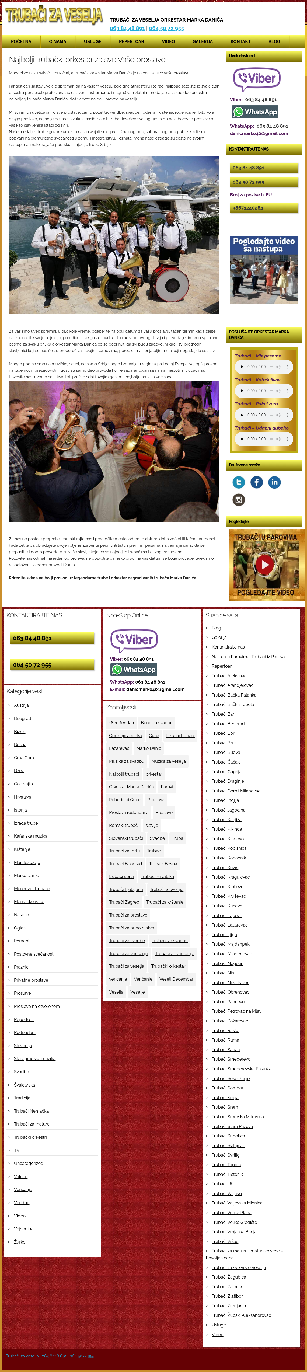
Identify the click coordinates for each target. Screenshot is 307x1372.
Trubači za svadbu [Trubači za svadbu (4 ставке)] (170, 940)
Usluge (92, 41)
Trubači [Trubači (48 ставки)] (154, 851)
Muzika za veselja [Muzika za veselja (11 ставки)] (168, 761)
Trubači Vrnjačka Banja (234, 1231)
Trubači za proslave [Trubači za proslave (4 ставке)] (128, 915)
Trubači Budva (226, 752)
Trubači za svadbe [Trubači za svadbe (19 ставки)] (127, 940)
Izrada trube (26, 823)
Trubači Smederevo (231, 1059)
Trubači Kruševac (229, 896)
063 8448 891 (54, 1356)
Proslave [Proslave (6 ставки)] (164, 812)
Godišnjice (24, 783)
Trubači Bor (223, 733)
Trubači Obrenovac (230, 992)
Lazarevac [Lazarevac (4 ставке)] (119, 748)
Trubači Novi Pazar (230, 982)
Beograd (22, 718)
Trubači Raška (225, 1030)
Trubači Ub (222, 1183)
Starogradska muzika (34, 1058)
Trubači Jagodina (229, 810)
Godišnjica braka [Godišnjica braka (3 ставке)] (125, 735)
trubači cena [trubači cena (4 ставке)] (121, 876)
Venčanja (23, 1189)
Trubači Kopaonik (229, 858)
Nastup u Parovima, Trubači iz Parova (248, 656)
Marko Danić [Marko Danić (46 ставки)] (148, 748)
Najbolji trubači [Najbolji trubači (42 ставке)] (124, 774)
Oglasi (20, 928)
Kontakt (241, 41)
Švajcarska (24, 1085)
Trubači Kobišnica (229, 848)
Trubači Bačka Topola (233, 704)
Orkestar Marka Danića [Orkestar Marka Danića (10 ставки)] (131, 786)
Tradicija (22, 1098)
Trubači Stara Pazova (232, 1126)
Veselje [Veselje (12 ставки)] (137, 992)
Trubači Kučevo (227, 905)
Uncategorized (28, 1163)
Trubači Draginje (228, 781)
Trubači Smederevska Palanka (242, 1068)
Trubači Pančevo (228, 1001)
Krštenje (22, 849)
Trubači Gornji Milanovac (236, 790)
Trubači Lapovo (227, 915)
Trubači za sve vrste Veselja (239, 1267)
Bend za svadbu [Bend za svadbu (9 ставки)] (157, 722)
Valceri (20, 1176)
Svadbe (21, 1071)
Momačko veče (29, 901)
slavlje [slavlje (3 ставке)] (152, 825)
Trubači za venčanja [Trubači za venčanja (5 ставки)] (128, 953)
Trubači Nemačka (31, 1111)
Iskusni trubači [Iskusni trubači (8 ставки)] (180, 735)
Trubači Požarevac (230, 1020)
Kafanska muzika (30, 836)
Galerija (203, 41)
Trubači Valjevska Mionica (237, 1203)
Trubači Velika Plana (232, 1212)
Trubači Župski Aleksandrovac (241, 1315)
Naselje (21, 914)
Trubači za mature (32, 1124)
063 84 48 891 (127, 28)
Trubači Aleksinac (229, 675)
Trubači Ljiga (224, 934)
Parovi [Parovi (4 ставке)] (167, 786)
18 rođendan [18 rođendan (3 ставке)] (121, 722)
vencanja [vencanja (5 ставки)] (118, 979)
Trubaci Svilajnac (228, 1145)
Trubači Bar (223, 714)
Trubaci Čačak (226, 762)
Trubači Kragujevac (231, 877)
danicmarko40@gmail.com (155, 689)
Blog (274, 41)
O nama (58, 41)
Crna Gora (24, 757)
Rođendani (25, 1032)
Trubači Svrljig (226, 1155)
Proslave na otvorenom (37, 1006)
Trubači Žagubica (229, 1277)
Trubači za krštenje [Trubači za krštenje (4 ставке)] (164, 902)
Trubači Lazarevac (230, 925)
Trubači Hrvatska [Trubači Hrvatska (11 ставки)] (157, 876)
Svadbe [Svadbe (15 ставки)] (157, 838)
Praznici (21, 967)
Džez (19, 770)
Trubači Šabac (226, 1049)
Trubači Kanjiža (227, 819)
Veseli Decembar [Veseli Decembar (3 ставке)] (176, 979)
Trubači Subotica (228, 1135)
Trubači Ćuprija (227, 771)
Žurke (19, 1242)
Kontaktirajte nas (228, 647)
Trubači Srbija (225, 1097)
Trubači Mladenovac (232, 953)
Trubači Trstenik (227, 1174)
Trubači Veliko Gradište (234, 1222)
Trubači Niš (223, 973)
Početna (21, 41)
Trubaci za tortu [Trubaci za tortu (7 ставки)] (124, 851)
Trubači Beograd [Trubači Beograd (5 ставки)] (125, 863)
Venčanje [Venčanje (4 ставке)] (143, 979)
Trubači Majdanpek (231, 944)
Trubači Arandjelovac (233, 685)
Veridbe (22, 1202)
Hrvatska (23, 797)
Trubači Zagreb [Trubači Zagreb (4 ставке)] (124, 902)
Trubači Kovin (225, 867)
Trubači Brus (224, 743)
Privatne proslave (31, 980)
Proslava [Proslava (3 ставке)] (156, 799)
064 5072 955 (81, 1356)
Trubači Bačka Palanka (234, 695)
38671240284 (248, 208)
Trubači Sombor (227, 1088)
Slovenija (23, 1045)
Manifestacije (27, 862)
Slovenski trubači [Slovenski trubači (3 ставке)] (126, 838)
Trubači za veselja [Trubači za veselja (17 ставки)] (126, 966)
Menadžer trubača (32, 888)
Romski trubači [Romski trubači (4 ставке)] (124, 825)
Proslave (22, 993)
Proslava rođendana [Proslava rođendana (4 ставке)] (129, 812)
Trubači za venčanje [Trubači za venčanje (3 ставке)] (174, 953)
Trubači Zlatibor (227, 1296)
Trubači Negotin (227, 963)
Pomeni (21, 940)
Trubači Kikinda (227, 829)
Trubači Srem (225, 1107)
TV (17, 1150)
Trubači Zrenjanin (229, 1305)
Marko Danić (26, 875)
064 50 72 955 (166, 28)
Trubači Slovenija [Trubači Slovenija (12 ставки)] (166, 889)
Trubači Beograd (228, 723)
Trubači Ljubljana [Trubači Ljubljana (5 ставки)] (126, 889)
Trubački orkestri (30, 1137)
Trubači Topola (226, 1164)
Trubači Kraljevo (228, 886)
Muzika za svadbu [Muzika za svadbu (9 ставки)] (126, 761)
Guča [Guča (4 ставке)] (154, 735)
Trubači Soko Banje (231, 1078)
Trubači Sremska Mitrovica (238, 1116)
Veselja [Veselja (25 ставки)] (116, 992)
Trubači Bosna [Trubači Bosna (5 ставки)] (163, 863)
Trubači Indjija (225, 800)
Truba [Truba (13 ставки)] (177, 838)
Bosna (20, 744)
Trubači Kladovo (228, 838)
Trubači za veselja (22, 1356)
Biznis (20, 731)
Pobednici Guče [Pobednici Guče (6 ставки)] (125, 799)
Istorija (20, 810)
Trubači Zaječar (227, 1286)
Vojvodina (23, 1228)
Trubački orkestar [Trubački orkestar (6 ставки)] (168, 966)
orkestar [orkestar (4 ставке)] (154, 774)
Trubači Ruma (225, 1040)
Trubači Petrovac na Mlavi (237, 1011)
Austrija (21, 705)
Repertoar (131, 41)
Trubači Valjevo (227, 1193)
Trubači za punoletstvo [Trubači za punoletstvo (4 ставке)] (131, 928)
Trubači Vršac (225, 1241)
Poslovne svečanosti (34, 954)
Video (168, 41)
